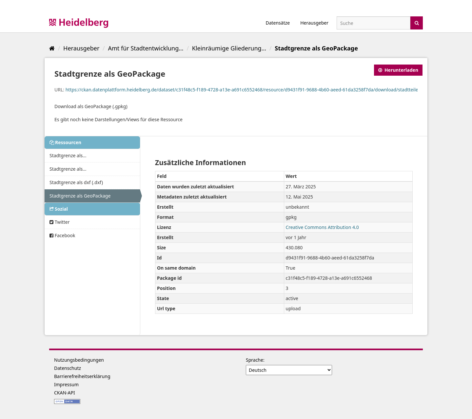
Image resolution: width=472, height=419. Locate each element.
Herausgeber (314, 23)
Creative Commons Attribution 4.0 (322, 227)
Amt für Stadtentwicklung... (145, 48)
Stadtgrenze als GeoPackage (316, 48)
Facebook (62, 235)
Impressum (66, 384)
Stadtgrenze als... (67, 155)
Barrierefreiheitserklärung (82, 376)
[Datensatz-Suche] (373, 22)
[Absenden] (417, 22)
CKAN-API (64, 393)
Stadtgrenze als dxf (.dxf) (76, 182)
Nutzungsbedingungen (79, 360)
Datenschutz (67, 368)
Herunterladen (398, 70)
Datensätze (278, 23)
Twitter (59, 222)
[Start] (52, 48)
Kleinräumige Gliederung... (229, 48)
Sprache (254, 360)
